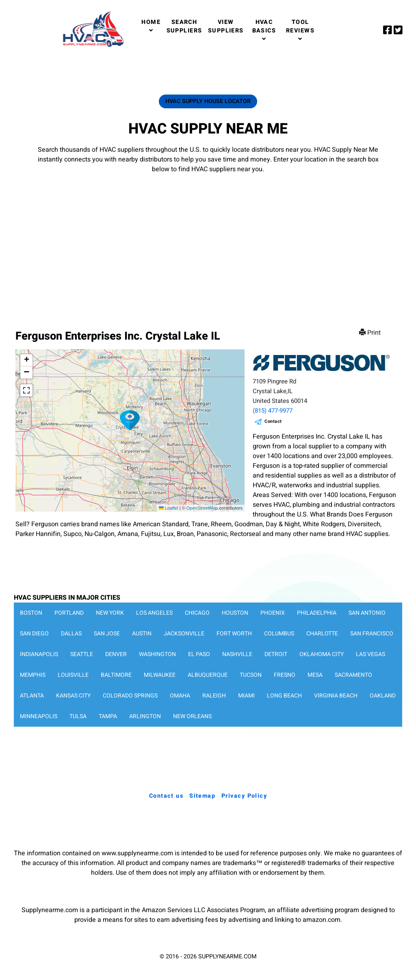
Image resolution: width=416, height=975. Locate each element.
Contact (273, 421)
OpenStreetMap (202, 508)
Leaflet (168, 508)
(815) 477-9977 (272, 410)
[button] (130, 420)
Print (370, 333)
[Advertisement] (208, 243)
